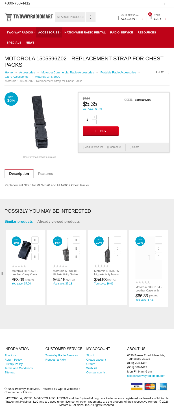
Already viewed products (58, 221)
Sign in (90, 355)
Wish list (91, 368)
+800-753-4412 (17, 3)
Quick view (35, 240)
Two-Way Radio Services (61, 355)
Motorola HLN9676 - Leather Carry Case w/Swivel (25, 274)
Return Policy (13, 359)
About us (10, 355)
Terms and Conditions (18, 368)
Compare (115, 147)
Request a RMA (55, 359)
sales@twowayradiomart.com (146, 375)
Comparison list (96, 372)
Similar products (18, 221)
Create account (96, 359)
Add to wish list (94, 147)
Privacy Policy (13, 364)
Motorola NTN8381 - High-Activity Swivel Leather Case (66, 274)
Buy (103, 131)
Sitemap (9, 372)
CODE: (128, 99)
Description (19, 174)
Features (45, 174)
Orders (90, 364)
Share (134, 147)
